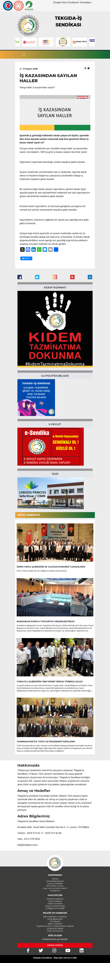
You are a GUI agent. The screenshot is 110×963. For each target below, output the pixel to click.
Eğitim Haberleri (55, 924)
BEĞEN (26, 258)
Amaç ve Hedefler (55, 883)
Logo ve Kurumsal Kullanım (55, 888)
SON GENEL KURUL (55, 886)
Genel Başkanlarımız (55, 881)
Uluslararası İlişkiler (55, 928)
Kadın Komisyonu (55, 931)
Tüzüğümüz (55, 890)
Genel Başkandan (55, 919)
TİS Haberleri (55, 921)
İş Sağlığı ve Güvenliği (55, 908)
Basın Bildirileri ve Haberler (55, 917)
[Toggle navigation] (24, 54)
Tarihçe (55, 879)
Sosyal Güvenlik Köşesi (55, 906)
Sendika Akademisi (55, 899)
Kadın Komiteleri (55, 903)
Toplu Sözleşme (55, 901)
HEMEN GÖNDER (55, 945)
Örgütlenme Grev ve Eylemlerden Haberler (55, 926)
